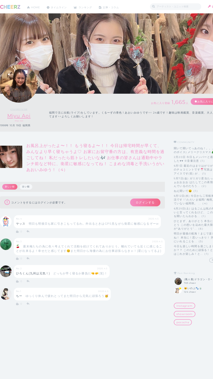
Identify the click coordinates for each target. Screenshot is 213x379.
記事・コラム (116, 6)
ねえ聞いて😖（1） (186, 191)
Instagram (184, 305)
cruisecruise (18, 109)
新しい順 (10, 186)
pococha (182, 322)
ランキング (89, 6)
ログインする (144, 203)
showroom (184, 314)
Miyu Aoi (19, 116)
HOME (36, 6)
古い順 (26, 186)
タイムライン (61, 6)
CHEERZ (10, 7)
